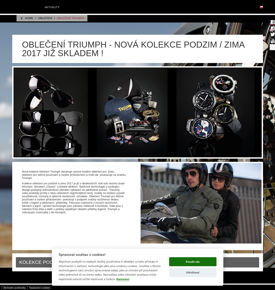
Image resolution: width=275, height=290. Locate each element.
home (29, 18)
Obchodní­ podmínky (14, 287)
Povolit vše (193, 261)
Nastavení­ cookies (39, 287)
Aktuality (52, 7)
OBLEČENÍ (45, 18)
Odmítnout (192, 272)
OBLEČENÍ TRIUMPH (70, 18)
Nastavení (122, 279)
